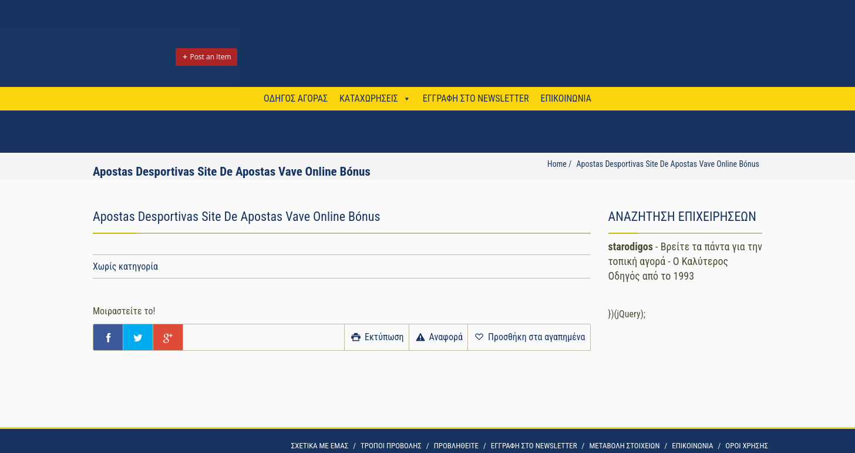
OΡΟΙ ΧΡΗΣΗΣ (746, 445)
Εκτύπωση (376, 337)
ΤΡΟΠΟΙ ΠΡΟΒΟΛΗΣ (391, 445)
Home (557, 164)
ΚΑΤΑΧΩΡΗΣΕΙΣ (368, 98)
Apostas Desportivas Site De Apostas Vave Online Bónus (668, 164)
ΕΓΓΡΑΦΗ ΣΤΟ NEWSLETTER (476, 98)
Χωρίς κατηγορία (125, 266)
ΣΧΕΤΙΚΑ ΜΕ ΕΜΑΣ (319, 445)
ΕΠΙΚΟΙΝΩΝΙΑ (565, 98)
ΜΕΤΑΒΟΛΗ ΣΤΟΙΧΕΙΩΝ (624, 445)
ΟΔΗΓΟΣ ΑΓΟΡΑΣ (296, 98)
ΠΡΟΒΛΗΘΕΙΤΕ (456, 445)
